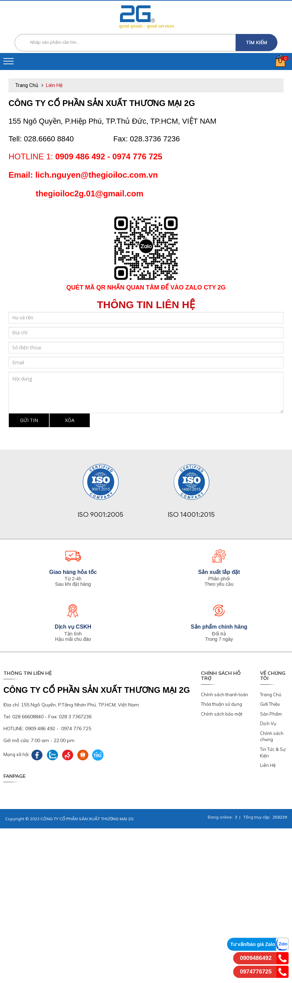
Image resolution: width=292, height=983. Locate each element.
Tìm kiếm (256, 42)
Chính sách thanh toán (224, 694)
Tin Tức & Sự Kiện (273, 752)
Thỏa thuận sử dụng (221, 704)
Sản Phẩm (271, 714)
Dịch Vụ (268, 723)
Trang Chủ (270, 694)
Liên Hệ (268, 765)
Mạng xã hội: (16, 754)
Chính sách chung (272, 736)
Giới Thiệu (270, 704)
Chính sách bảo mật (221, 714)
